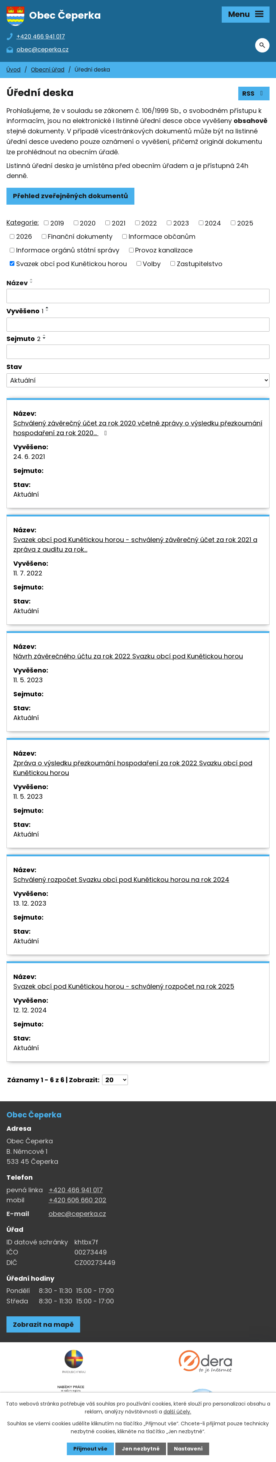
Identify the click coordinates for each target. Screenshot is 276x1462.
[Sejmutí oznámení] (138, 352)
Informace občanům (162, 236)
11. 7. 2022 (27, 573)
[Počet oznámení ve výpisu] (115, 1080)
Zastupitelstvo (199, 263)
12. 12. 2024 (30, 1010)
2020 (88, 222)
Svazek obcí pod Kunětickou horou (71, 263)
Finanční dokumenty (80, 236)
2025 (245, 222)
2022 (149, 222)
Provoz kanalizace (164, 250)
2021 (118, 222)
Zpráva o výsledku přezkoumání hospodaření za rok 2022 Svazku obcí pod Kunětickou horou (132, 768)
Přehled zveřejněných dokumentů (70, 195)
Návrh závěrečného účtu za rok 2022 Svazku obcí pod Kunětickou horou (128, 656)
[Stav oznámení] (138, 380)
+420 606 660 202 (77, 1199)
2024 (213, 222)
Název (17, 282)
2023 (181, 222)
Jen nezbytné (141, 1448)
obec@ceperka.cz (77, 1213)
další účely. (177, 1411)
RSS (254, 93)
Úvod (13, 69)
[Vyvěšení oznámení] (138, 325)
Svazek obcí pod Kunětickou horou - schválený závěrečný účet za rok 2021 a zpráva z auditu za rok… (135, 544)
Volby (152, 263)
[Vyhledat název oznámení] (138, 296)
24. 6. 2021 (29, 456)
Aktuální (26, 494)
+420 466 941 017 (76, 1189)
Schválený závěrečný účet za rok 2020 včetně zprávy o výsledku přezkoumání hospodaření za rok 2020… (137, 428)
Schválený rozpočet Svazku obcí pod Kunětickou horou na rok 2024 (121, 879)
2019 (57, 222)
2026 (24, 236)
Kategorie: (22, 222)
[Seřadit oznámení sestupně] (32, 282)
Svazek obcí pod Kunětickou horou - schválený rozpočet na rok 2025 (123, 986)
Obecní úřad (47, 69)
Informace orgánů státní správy (67, 250)
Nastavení (188, 1448)
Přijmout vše (90, 1448)
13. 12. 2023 (29, 903)
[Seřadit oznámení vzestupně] (32, 279)
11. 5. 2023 (28, 679)
